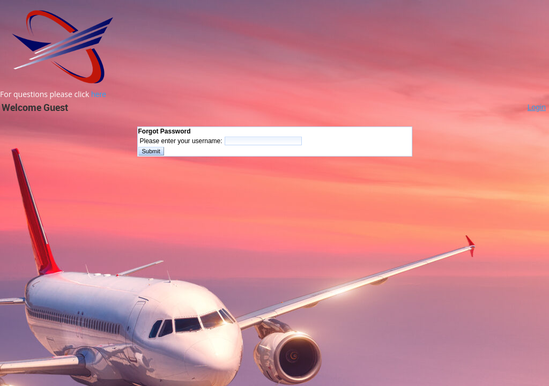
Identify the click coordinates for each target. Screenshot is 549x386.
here (98, 94)
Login (537, 107)
